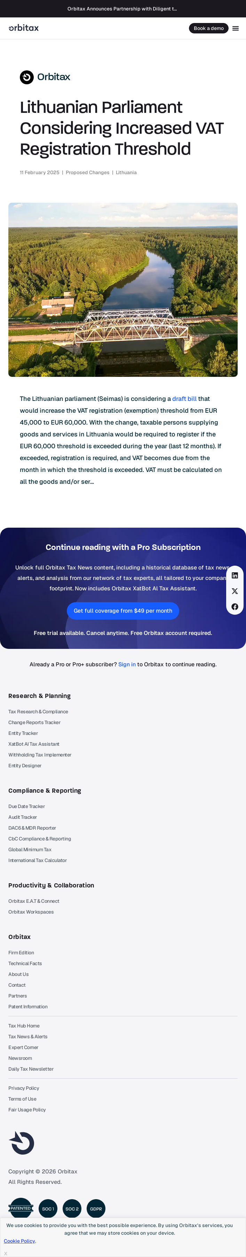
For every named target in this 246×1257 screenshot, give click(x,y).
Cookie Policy (19, 1241)
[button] (235, 575)
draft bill (184, 399)
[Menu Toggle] (235, 28)
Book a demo (209, 28)
